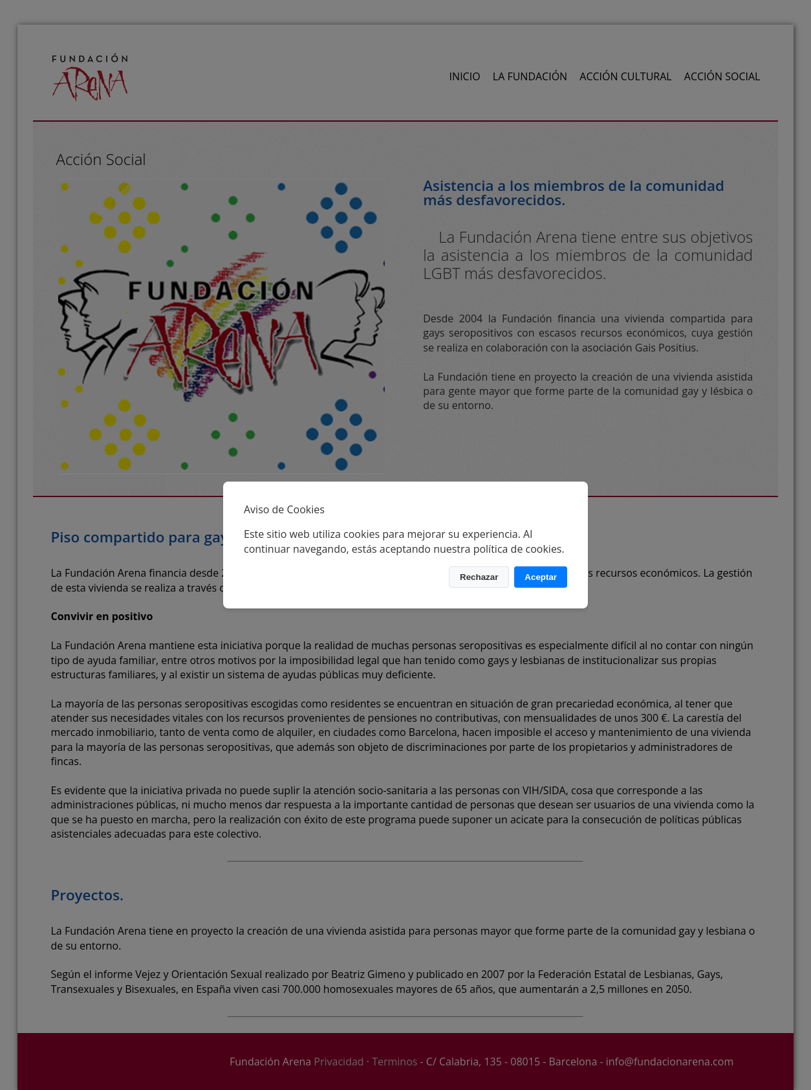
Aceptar (540, 577)
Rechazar (479, 577)
